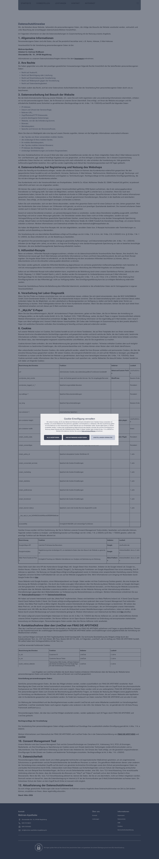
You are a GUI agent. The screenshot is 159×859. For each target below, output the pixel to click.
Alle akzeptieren (53, 437)
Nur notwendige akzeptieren (76, 437)
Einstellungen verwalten (102, 437)
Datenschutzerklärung (88, 431)
